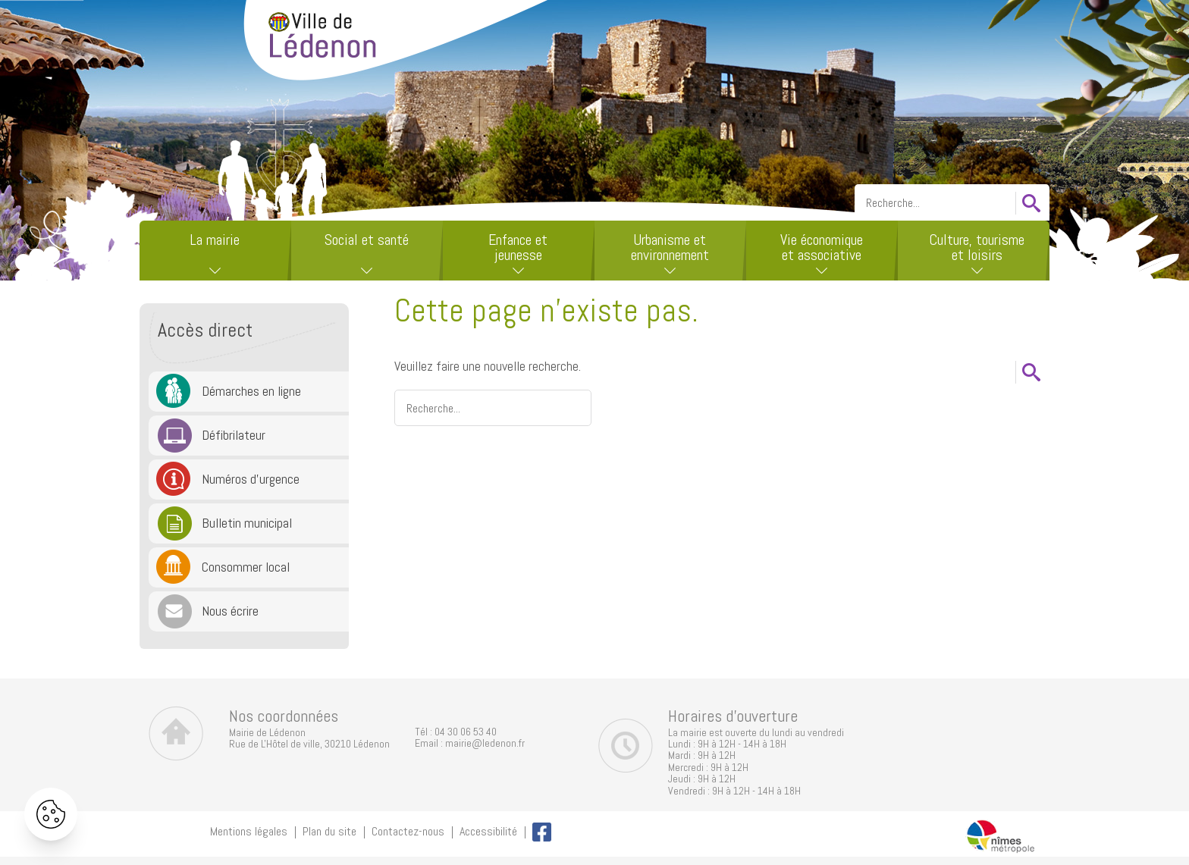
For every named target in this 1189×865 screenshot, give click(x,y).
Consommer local (246, 566)
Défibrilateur (233, 434)
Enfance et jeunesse (517, 247)
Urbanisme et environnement (670, 247)
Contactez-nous (408, 831)
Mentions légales (248, 831)
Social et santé (367, 239)
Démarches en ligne (251, 391)
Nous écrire (230, 610)
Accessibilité (488, 831)
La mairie (215, 239)
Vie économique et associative (821, 247)
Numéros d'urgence (251, 478)
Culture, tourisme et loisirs (976, 247)
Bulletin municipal (247, 522)
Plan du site (329, 831)
